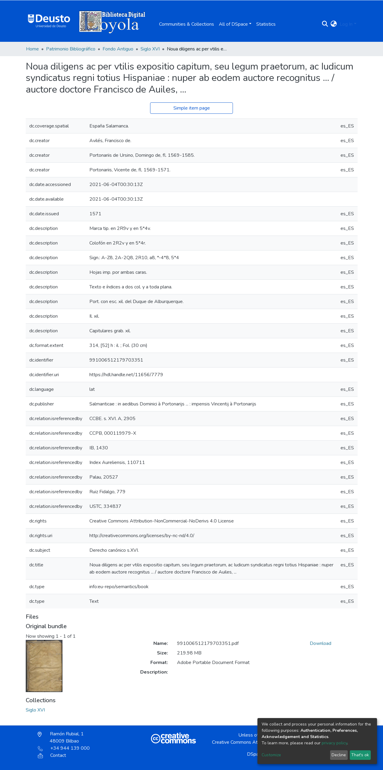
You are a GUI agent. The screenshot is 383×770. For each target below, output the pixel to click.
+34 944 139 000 (64, 748)
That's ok (360, 755)
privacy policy (334, 743)
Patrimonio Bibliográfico (70, 49)
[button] (333, 24)
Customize (271, 755)
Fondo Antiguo (118, 49)
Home (32, 49)
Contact (52, 755)
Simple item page (191, 108)
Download (320, 643)
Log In (346, 24)
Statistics (266, 24)
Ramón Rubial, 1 (61, 737)
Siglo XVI (150, 49)
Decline (339, 755)
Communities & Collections (186, 24)
